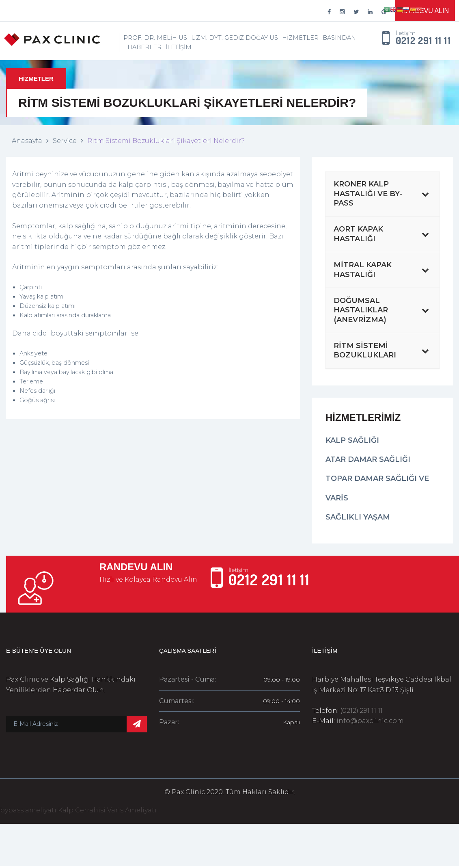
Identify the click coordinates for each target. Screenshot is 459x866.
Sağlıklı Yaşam (357, 517)
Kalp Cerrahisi (82, 810)
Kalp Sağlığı (352, 440)
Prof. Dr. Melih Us (155, 37)
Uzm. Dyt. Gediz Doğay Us (234, 37)
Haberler (144, 47)
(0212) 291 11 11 (361, 710)
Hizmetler (300, 37)
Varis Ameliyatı (132, 810)
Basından (339, 37)
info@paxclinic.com (370, 721)
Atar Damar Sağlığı (367, 459)
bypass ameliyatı (28, 810)
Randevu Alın (425, 10)
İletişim (179, 47)
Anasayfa (27, 141)
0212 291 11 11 (423, 41)
